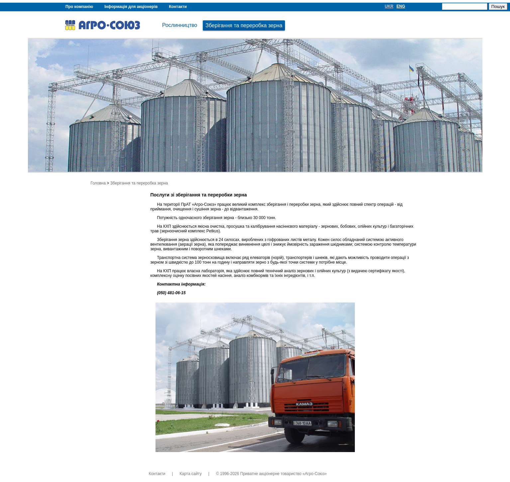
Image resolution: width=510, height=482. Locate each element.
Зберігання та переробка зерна (243, 25)
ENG (400, 6)
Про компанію (79, 6)
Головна (98, 183)
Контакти (178, 6)
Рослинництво (179, 25)
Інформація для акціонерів (130, 6)
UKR (389, 6)
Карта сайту (191, 473)
